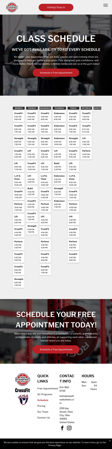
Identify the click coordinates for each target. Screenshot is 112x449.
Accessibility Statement (62, 444)
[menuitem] (47, 388)
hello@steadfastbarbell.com (67, 399)
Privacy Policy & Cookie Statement (37, 444)
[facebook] (62, 429)
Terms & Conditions (80, 444)
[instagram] (69, 429)
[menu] (105, 5)
